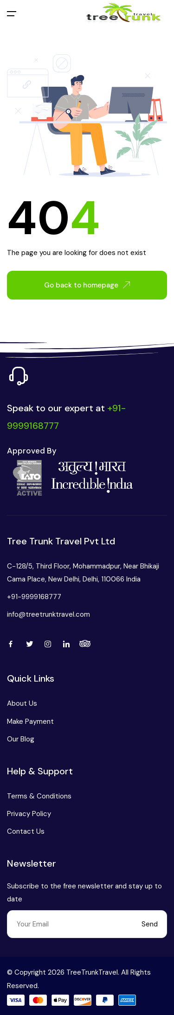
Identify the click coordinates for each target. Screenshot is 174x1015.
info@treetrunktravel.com (48, 614)
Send (150, 924)
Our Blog (20, 739)
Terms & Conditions (39, 796)
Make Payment (30, 721)
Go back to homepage (87, 285)
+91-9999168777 (34, 596)
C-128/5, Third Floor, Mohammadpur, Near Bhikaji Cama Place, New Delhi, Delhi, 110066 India (83, 573)
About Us (22, 703)
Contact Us (26, 831)
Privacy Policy (29, 813)
